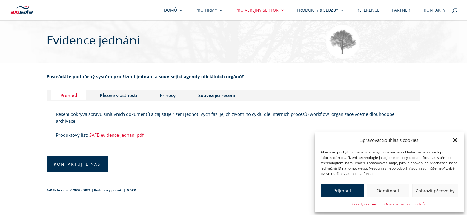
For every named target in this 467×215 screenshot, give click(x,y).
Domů (170, 10)
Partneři (401, 10)
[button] (455, 140)
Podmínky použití (108, 190)
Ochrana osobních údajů (404, 204)
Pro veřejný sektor (257, 10)
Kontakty (435, 10)
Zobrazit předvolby (435, 191)
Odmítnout (388, 191)
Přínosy (168, 95)
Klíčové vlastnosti (118, 95)
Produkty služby (317, 10)
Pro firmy (206, 10)
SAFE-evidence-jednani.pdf (116, 135)
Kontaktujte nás (77, 164)
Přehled (68, 95)
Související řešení (216, 95)
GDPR (131, 190)
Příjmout (342, 191)
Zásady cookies (364, 204)
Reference (368, 10)
